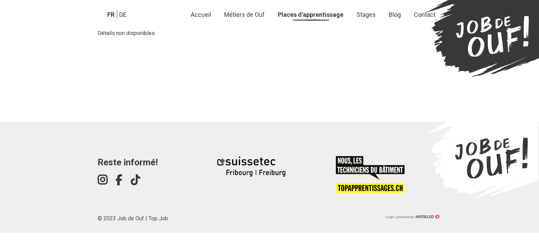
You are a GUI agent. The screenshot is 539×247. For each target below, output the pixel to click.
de (122, 14)
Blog (395, 14)
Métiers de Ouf (244, 14)
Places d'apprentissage (310, 14)
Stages (366, 14)
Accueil (201, 14)
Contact (425, 14)
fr (110, 14)
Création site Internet (417, 216)
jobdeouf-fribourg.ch (482, 40)
